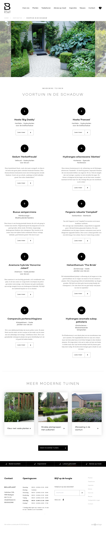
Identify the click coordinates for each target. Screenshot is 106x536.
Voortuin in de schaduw (36, 19)
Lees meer (24, 133)
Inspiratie (73, 8)
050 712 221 (8, 498)
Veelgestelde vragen (94, 501)
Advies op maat (60, 8)
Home (6, 19)
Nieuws (82, 8)
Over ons (25, 8)
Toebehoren (46, 8)
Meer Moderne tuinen (53, 449)
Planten (35, 8)
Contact (92, 8)
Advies (90, 490)
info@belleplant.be (9, 501)
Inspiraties (17, 19)
